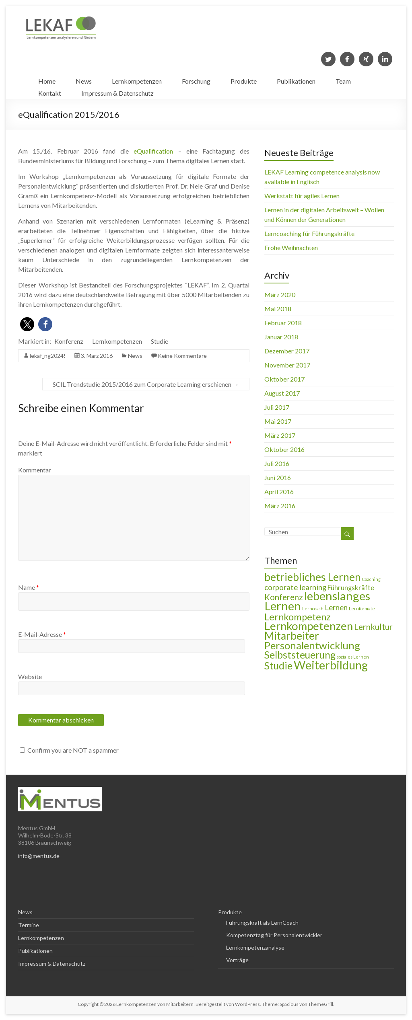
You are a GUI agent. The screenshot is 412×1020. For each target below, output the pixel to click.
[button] (27, 324)
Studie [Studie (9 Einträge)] (278, 665)
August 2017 (282, 393)
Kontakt (49, 91)
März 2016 (279, 505)
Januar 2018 (281, 337)
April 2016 (279, 491)
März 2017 (279, 435)
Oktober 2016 (284, 449)
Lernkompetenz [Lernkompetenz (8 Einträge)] (297, 616)
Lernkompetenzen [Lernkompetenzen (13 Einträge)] (308, 625)
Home (47, 79)
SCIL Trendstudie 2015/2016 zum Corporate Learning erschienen (146, 384)
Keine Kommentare (182, 355)
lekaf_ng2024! (48, 355)
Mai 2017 (277, 421)
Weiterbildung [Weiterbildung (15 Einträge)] (331, 665)
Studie (159, 341)
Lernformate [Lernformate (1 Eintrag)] (362, 608)
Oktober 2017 (284, 379)
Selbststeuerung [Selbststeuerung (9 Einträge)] (300, 655)
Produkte (244, 79)
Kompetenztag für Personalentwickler (274, 935)
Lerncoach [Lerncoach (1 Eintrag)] (312, 608)
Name (28, 587)
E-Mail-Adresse (42, 634)
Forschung (196, 79)
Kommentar (34, 470)
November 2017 (287, 365)
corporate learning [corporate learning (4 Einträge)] (295, 587)
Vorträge (237, 959)
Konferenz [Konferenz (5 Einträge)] (283, 597)
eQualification (153, 151)
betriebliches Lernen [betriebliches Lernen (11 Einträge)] (312, 577)
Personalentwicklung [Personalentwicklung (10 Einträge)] (312, 645)
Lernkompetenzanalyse (255, 947)
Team (343, 79)
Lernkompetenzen (137, 79)
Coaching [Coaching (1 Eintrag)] (371, 579)
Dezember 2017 (286, 351)
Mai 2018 (277, 308)
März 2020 (279, 294)
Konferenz (68, 341)
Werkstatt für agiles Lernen (302, 195)
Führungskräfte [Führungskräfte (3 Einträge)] (351, 588)
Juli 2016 (276, 463)
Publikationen (296, 79)
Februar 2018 (283, 322)
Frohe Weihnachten (291, 247)
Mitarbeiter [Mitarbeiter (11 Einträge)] (291, 635)
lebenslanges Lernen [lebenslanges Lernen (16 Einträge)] (317, 601)
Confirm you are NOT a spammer (69, 750)
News (84, 79)
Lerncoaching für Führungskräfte (309, 233)
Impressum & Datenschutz (117, 91)
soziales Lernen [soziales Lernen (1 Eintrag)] (353, 656)
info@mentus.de (39, 855)
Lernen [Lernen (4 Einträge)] (336, 607)
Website (30, 676)
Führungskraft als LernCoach (262, 922)
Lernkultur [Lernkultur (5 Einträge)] (373, 627)
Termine (28, 924)
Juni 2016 (277, 477)
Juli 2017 (276, 407)
